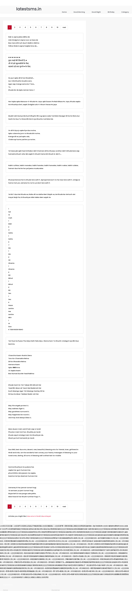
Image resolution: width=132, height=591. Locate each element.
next (64, 27)
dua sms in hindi (33, 516)
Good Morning (79, 12)
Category (125, 12)
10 (57, 27)
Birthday (111, 12)
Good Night (96, 12)
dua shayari (46, 516)
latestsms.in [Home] (28, 9)
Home (64, 12)
